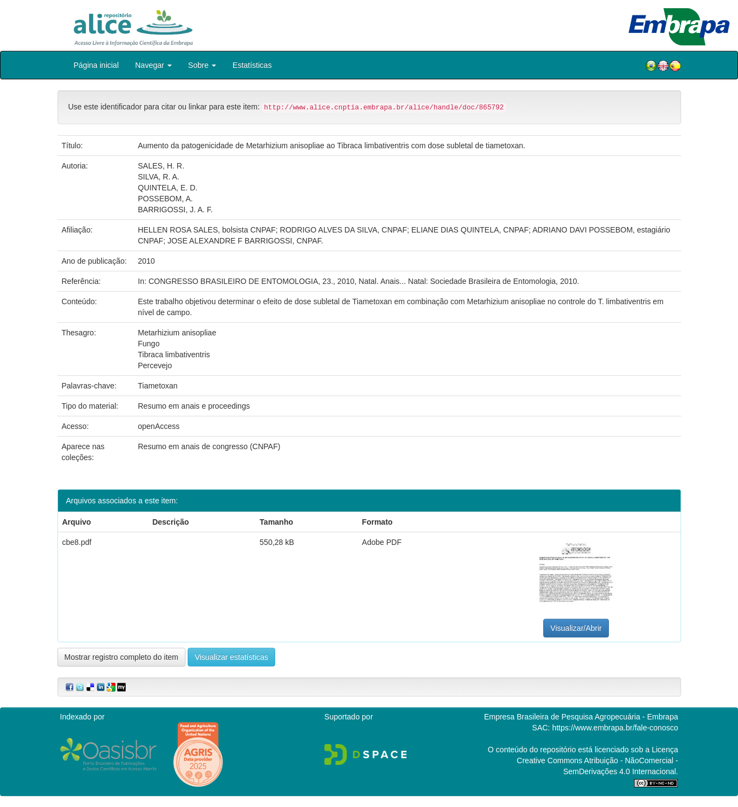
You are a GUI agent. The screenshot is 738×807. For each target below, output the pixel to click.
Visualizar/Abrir (576, 628)
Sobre (202, 65)
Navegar (153, 65)
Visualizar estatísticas (231, 657)
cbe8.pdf (77, 542)
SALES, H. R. (161, 165)
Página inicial (96, 65)
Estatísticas (252, 65)
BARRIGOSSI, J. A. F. (175, 209)
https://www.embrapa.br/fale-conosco (615, 727)
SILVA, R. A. (158, 176)
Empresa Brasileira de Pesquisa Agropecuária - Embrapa (581, 716)
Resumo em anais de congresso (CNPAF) (209, 446)
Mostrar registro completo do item (122, 657)
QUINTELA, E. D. (167, 187)
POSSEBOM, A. (165, 198)
